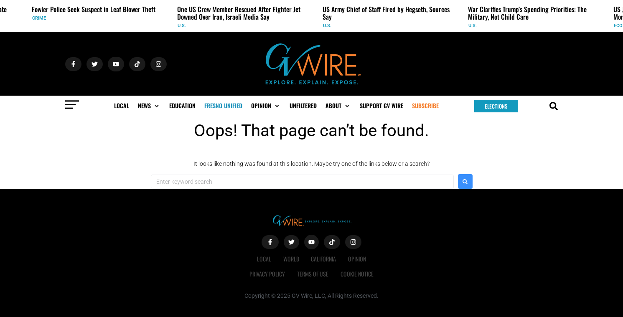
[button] (149, 105)
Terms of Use (312, 273)
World (291, 258)
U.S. (182, 25)
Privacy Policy (267, 273)
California (323, 258)
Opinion (358, 258)
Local (263, 258)
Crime (39, 18)
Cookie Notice (357, 273)
